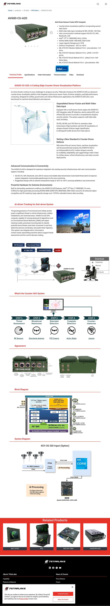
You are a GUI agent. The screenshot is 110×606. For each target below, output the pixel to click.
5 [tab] (38, 46)
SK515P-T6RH (68, 549)
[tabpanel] (31, 33)
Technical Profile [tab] (15, 75)
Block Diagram (19, 390)
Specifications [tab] (29, 75)
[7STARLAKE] (12, 4)
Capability (6, 579)
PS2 (41, 549)
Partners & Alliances (9, 582)
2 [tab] (29, 46)
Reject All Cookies (63, 599)
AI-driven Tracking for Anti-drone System (32, 205)
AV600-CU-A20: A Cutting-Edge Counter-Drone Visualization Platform (46, 86)
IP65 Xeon (35, 10)
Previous (12, 33)
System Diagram (20, 440)
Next (51, 33)
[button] (31, 33)
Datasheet (97, 262)
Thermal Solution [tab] (60, 75)
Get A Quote (98, 272)
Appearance (18, 347)
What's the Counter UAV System (28, 294)
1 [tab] (25, 46)
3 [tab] (32, 46)
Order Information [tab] (44, 75)
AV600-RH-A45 (95, 549)
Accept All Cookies (63, 594)
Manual (96, 265)
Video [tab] (71, 75)
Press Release (60, 579)
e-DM (95, 269)
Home (10, 10)
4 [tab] (35, 46)
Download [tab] (80, 75)
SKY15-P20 (15, 549)
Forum (58, 582)
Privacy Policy (23, 599)
